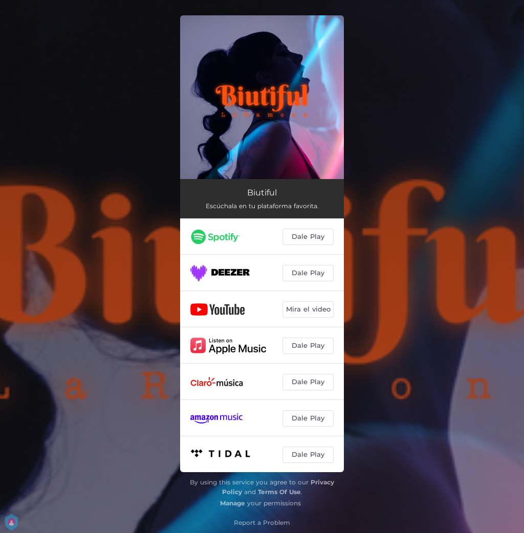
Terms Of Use (279, 492)
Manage (232, 503)
